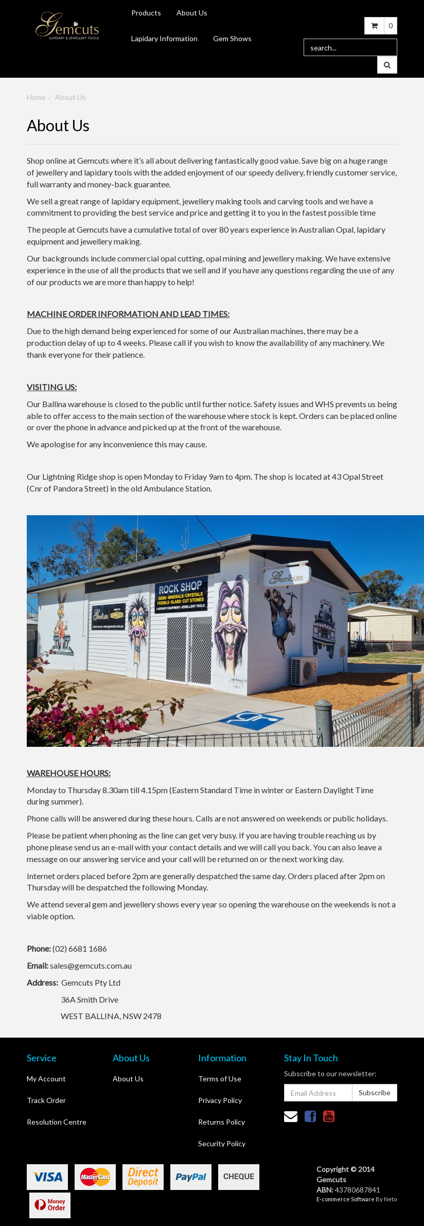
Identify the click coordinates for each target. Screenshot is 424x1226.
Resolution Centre (56, 1121)
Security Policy (221, 1143)
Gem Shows (232, 38)
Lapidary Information (164, 38)
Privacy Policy (220, 1100)
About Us (191, 12)
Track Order (46, 1100)
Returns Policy (221, 1121)
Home (36, 97)
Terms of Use (219, 1078)
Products (146, 12)
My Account (46, 1078)
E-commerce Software (345, 1199)
